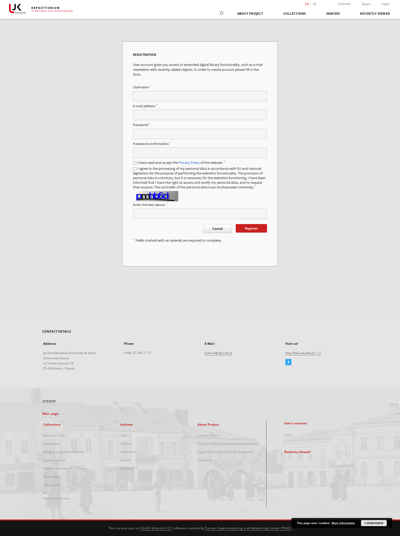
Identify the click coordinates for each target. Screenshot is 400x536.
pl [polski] (315, 4)
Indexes (333, 13)
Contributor (128, 452)
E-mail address (145, 106)
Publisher (127, 468)
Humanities (51, 443)
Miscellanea (52, 485)
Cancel (217, 228)
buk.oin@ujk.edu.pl (218, 353)
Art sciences (52, 476)
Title (123, 435)
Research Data (54, 435)
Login (386, 4)
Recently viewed (375, 13)
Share (366, 4)
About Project (250, 13)
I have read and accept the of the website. (181, 162)
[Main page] (221, 13)
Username (142, 87)
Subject (125, 460)
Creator (126, 443)
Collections (294, 13)
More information (343, 523)
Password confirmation (152, 144)
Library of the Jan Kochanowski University (227, 443)
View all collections (57, 498)
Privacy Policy (189, 162)
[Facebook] (288, 362)
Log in (288, 435)
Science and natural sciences (64, 468)
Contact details (208, 435)
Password (141, 125)
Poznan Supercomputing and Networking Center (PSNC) (248, 528)
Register (251, 228)
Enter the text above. (150, 205)
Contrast (344, 4)
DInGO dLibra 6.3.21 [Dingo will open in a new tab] (156, 528)
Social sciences (54, 460)
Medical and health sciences (64, 452)
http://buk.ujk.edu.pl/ (303, 353)
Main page (50, 413)
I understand (374, 523)
